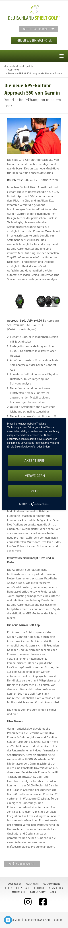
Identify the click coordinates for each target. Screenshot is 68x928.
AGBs (53, 892)
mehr (35, 491)
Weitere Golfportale (36, 29)
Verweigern (35, 476)
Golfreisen (15, 883)
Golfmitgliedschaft (17, 888)
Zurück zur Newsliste (22, 864)
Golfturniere (51, 883)
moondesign (12, 920)
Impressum (18, 892)
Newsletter (56, 888)
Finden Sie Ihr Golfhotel (34, 40)
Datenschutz (38, 892)
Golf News (32, 883)
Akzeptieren (34, 460)
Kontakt (39, 888)
